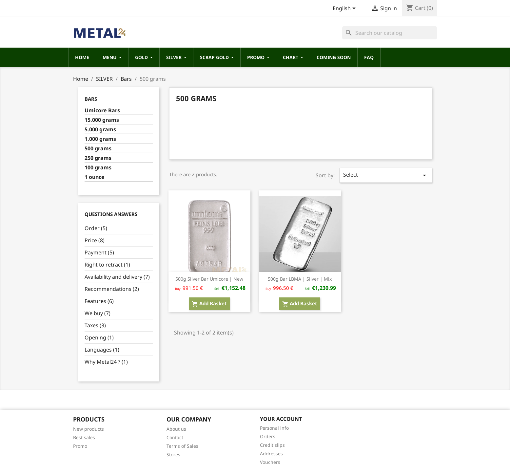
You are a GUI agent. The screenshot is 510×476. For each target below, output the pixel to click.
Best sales (84, 437)
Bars (91, 99)
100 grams (98, 167)
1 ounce (95, 177)
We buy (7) (97, 313)
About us (176, 429)
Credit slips (272, 445)
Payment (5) (99, 252)
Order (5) (96, 228)
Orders (267, 436)
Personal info (274, 428)
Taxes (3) (95, 325)
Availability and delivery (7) (117, 276)
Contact (175, 437)
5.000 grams (100, 129)
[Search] (389, 32)
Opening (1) (99, 337)
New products (88, 429)
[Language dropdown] (345, 9)
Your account (281, 418)
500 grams (98, 148)
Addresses (271, 453)
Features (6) (99, 301)
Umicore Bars (102, 110)
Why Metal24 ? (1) (106, 361)
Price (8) (95, 240)
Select (385, 175)
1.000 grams (100, 139)
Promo (80, 446)
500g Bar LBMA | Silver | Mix (300, 279)
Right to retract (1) (107, 264)
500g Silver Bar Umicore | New (209, 279)
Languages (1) (102, 349)
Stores (173, 454)
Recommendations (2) (112, 288)
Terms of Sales (182, 446)
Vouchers (270, 462)
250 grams (98, 158)
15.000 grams (102, 120)
